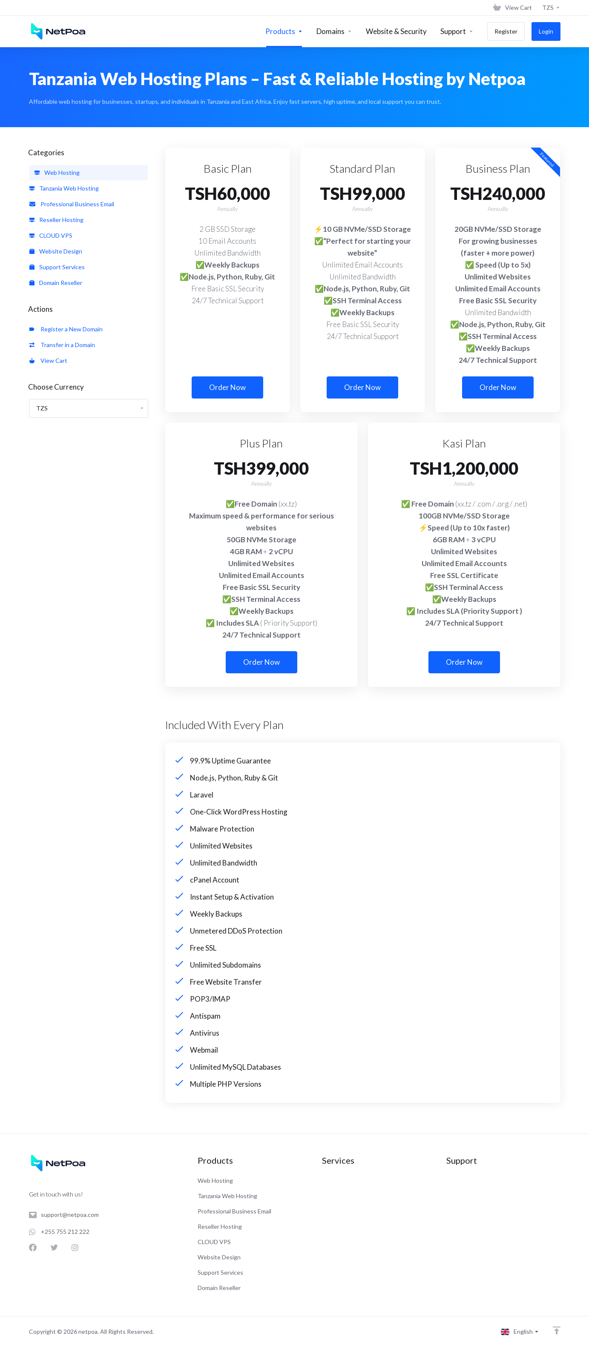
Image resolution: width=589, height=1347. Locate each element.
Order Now (227, 387)
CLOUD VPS (50, 235)
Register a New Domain (66, 329)
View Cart (48, 360)
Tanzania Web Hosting (64, 188)
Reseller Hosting (56, 219)
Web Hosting (57, 172)
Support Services (57, 267)
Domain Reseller (55, 282)
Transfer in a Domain (62, 344)
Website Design (55, 251)
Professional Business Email (71, 204)
